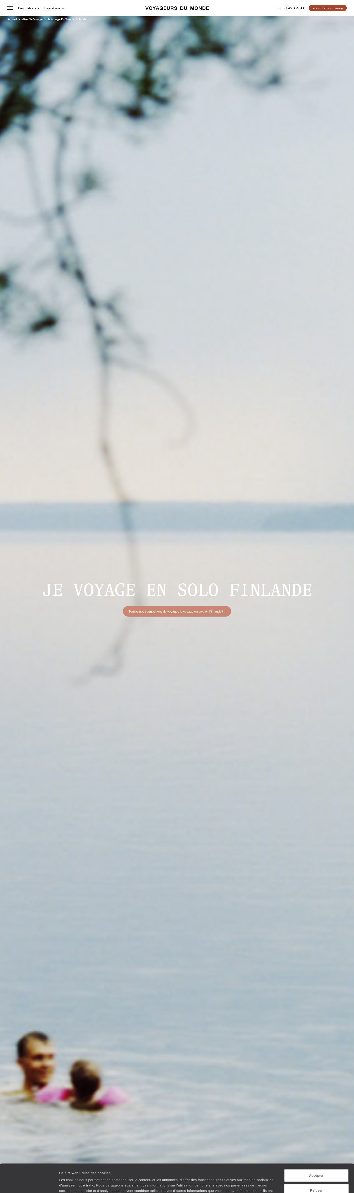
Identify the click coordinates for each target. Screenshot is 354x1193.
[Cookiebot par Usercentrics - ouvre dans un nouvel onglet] (29, 1184)
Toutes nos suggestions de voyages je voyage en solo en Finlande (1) (177, 611)
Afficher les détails (248, 1184)
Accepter (316, 1149)
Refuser (316, 1163)
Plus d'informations (160, 1169)
